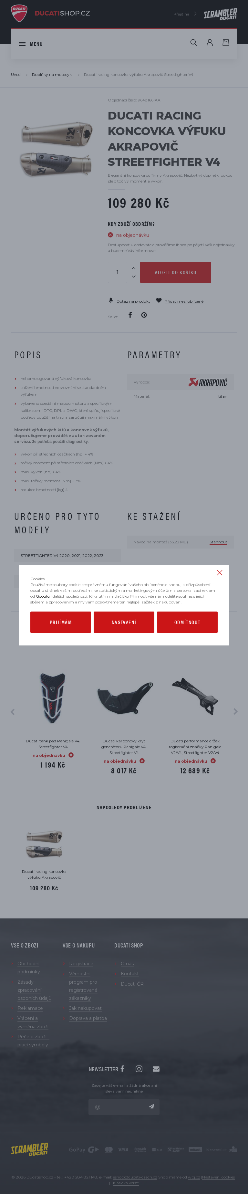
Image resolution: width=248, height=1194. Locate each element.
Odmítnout (187, 622)
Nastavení (124, 622)
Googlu (43, 596)
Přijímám (61, 622)
